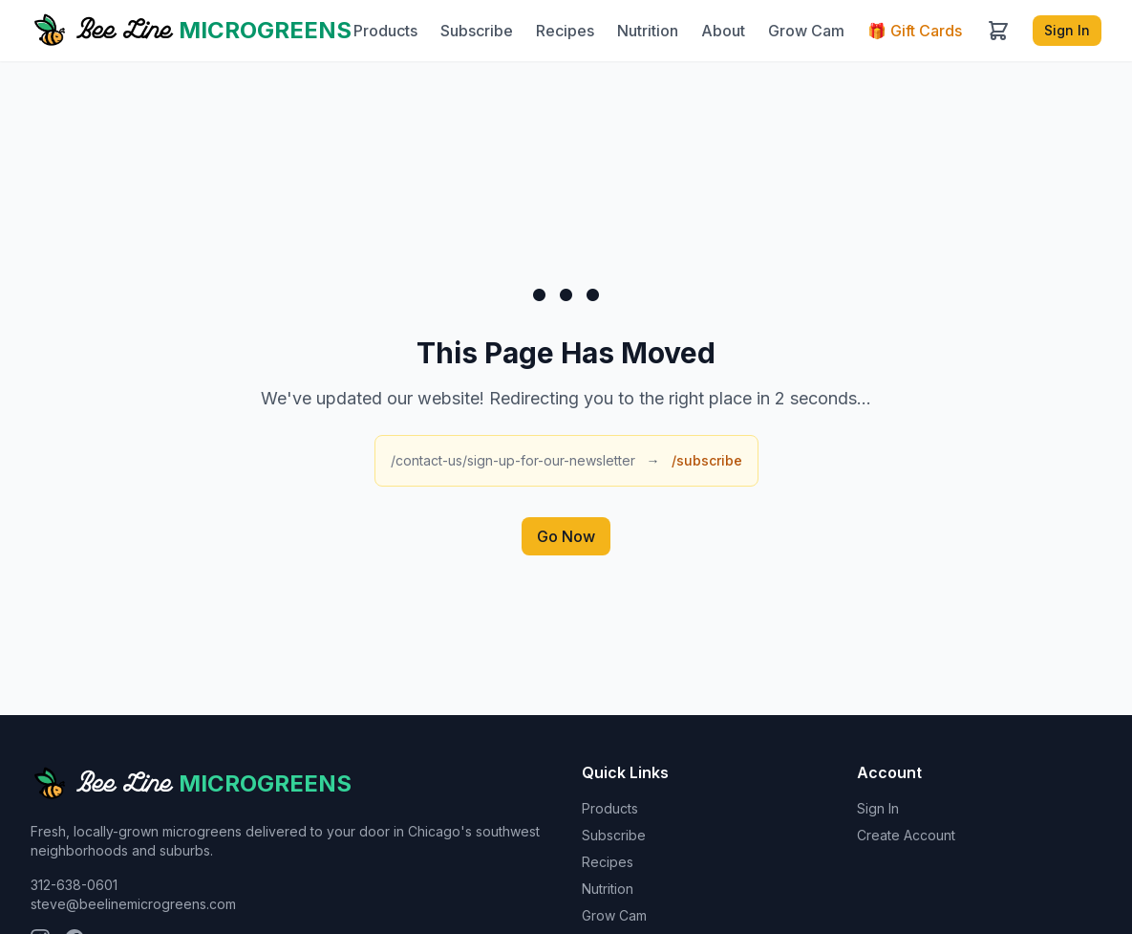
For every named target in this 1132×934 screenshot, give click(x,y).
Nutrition (647, 30)
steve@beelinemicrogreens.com (133, 904)
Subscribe (476, 30)
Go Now (566, 536)
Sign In (1067, 30)
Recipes (565, 30)
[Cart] (998, 30)
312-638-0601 (74, 885)
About (723, 30)
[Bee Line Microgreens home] (191, 31)
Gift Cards (914, 30)
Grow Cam (806, 30)
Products (385, 30)
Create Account (906, 835)
